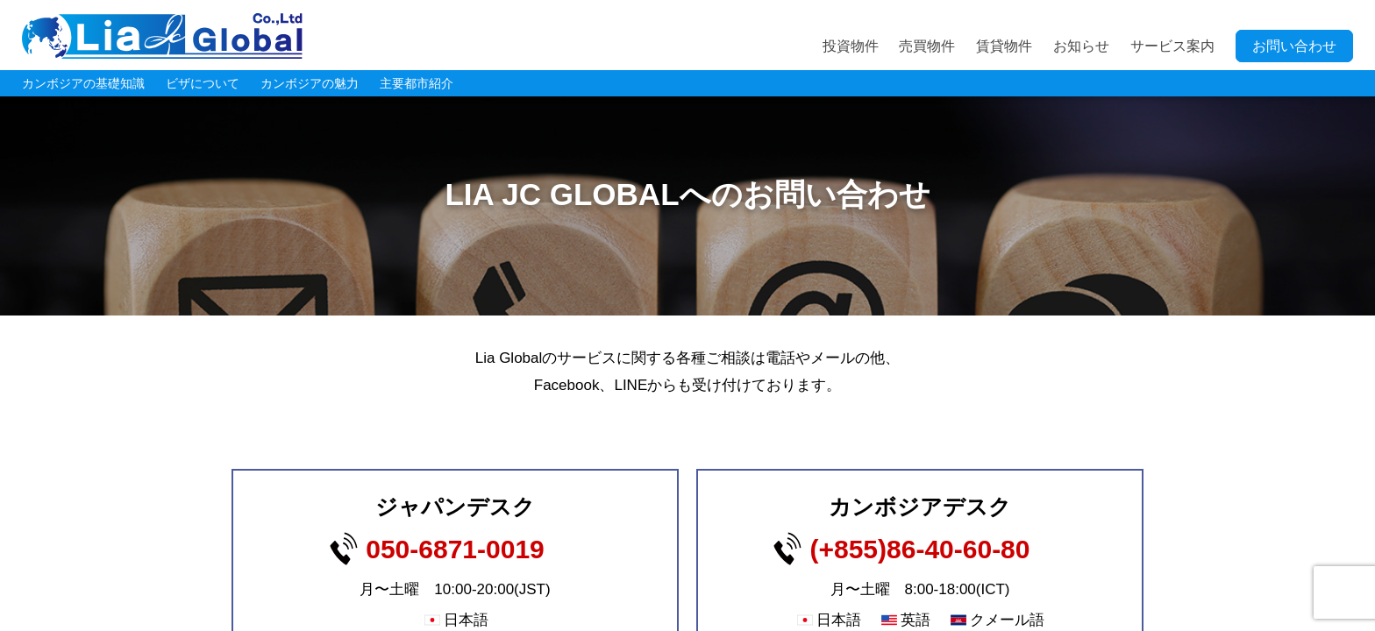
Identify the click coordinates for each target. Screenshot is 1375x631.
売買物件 (927, 46)
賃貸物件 (1004, 46)
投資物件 (851, 46)
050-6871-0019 (455, 549)
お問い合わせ (1294, 46)
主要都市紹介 (416, 83)
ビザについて (202, 83)
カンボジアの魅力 (309, 83)
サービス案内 (1172, 46)
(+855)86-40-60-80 (919, 549)
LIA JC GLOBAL (162, 36)
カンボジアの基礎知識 (83, 83)
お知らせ (1081, 46)
